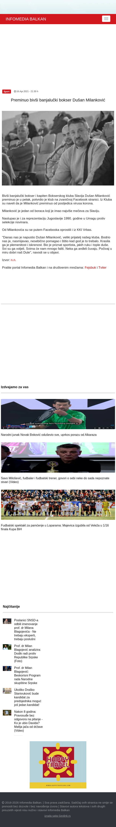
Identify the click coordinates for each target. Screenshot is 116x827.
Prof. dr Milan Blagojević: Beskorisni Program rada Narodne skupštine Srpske (27, 675)
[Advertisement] (58, 52)
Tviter (102, 267)
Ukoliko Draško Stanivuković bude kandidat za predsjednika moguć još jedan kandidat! (27, 697)
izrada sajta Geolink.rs (57, 815)
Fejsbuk (90, 267)
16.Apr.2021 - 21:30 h (26, 91)
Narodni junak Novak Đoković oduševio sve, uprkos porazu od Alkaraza (49, 434)
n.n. (13, 260)
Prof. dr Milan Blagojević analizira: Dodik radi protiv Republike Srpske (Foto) (27, 653)
